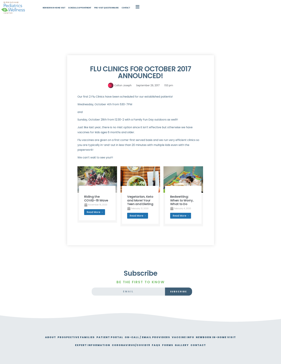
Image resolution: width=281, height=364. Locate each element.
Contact (190, 11)
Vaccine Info (211, 337)
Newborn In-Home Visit (83, 11)
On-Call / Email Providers (172, 337)
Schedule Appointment (121, 11)
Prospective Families (93, 337)
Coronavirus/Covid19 (158, 345)
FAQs (187, 345)
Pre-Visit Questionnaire (161, 11)
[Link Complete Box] (97, 194)
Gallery (221, 345)
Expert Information (116, 345)
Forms (202, 345)
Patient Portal (130, 337)
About (63, 337)
